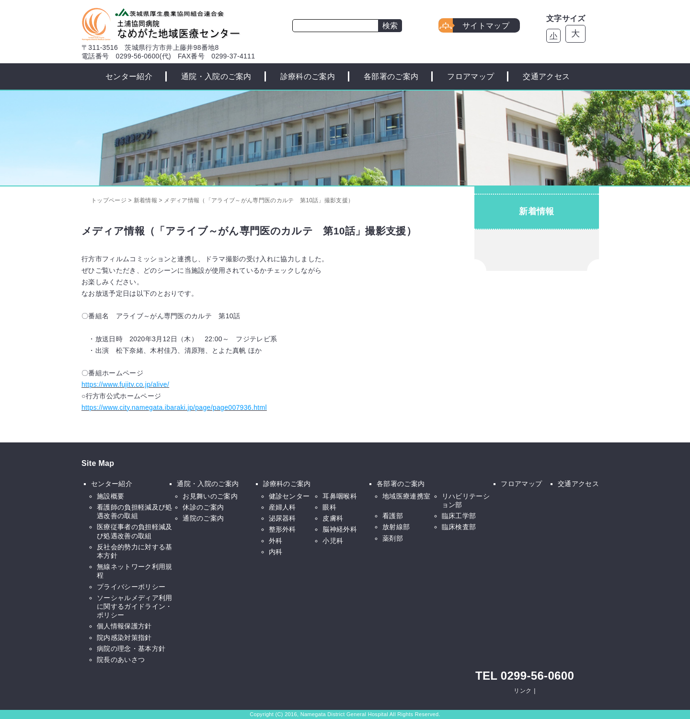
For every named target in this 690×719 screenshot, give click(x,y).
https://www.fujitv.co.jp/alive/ (125, 384)
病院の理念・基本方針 (131, 648)
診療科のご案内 (307, 76)
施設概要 (110, 496)
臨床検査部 (459, 527)
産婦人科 (282, 507)
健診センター (289, 496)
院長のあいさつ (121, 659)
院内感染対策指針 (124, 637)
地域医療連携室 (406, 496)
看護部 (392, 516)
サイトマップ (485, 26)
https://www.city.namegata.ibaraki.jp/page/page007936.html (174, 407)
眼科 (329, 507)
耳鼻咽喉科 (339, 496)
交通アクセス (546, 76)
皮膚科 (332, 518)
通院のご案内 (203, 518)
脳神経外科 (339, 529)
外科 (276, 541)
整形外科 (282, 529)
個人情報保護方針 (124, 626)
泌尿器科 (282, 518)
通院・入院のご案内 (216, 76)
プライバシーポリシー (131, 587)
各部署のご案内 (391, 76)
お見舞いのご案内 (210, 496)
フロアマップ (470, 76)
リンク (522, 690)
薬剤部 (392, 538)
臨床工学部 (459, 516)
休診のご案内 (203, 507)
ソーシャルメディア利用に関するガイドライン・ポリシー (134, 606)
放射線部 (396, 527)
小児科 (332, 541)
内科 (276, 552)
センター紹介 (128, 76)
